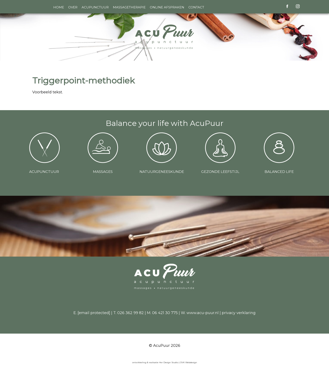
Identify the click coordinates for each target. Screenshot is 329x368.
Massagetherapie (129, 7)
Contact (196, 7)
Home (58, 7)
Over (72, 7)
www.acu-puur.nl (203, 313)
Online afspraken (167, 7)
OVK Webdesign (188, 362)
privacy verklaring (239, 313)
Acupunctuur (95, 7)
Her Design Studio (169, 362)
